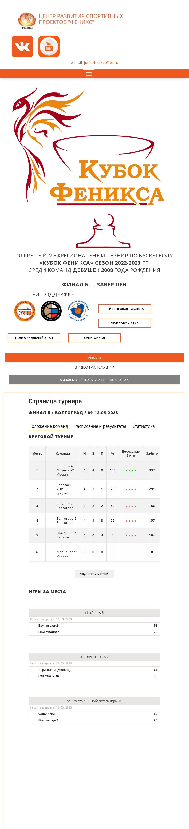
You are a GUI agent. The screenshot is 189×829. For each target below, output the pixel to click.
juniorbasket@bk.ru (101, 62)
